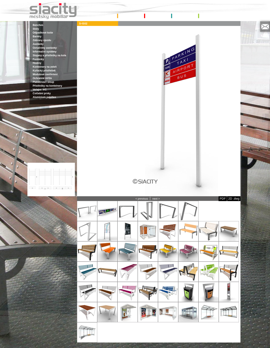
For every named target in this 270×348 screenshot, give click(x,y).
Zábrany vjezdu (42, 40)
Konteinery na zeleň (45, 66)
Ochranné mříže (42, 78)
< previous (141, 198)
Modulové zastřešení (45, 74)
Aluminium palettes (44, 97)
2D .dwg (233, 198)
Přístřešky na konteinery (47, 85)
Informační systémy (45, 51)
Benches (38, 25)
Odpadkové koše (43, 32)
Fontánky (38, 59)
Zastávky (38, 44)
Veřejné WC (40, 89)
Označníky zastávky (45, 47)
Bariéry (37, 36)
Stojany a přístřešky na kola (49, 55)
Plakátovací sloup (43, 82)
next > (156, 198)
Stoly (36, 28)
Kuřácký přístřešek (44, 70)
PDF (223, 198)
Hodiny (37, 63)
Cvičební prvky (42, 93)
